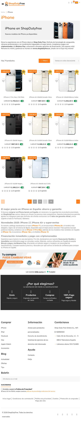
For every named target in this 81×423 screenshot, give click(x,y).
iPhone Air (58, 226)
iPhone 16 (7, 232)
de (24, 389)
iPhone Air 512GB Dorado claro (40, 140)
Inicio (3, 12)
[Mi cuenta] (71, 2)
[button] (69, 3)
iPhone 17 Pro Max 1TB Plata (14, 97)
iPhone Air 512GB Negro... (14, 184)
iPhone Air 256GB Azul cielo (40, 184)
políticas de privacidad (32, 391)
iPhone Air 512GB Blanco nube (67, 140)
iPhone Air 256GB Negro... (14, 140)
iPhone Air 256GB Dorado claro (40, 97)
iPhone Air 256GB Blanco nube (67, 97)
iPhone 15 (45, 232)
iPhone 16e (26, 232)
